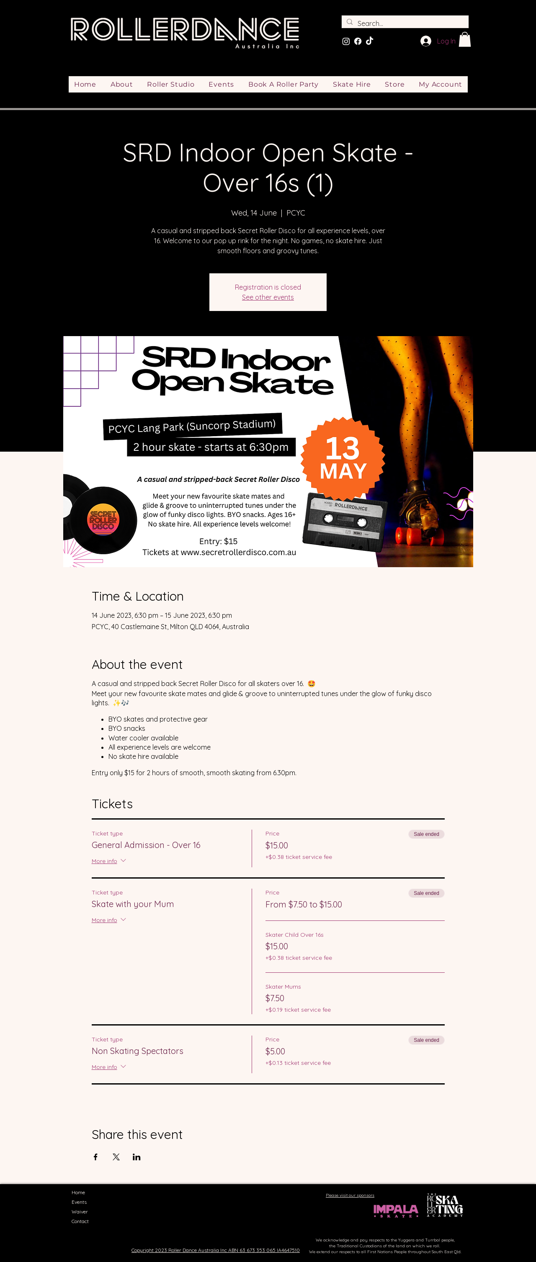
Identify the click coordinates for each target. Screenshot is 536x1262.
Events (79, 1202)
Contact (80, 1221)
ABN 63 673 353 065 (252, 1250)
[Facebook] (358, 41)
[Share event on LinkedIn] (137, 1157)
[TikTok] (369, 41)
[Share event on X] (116, 1157)
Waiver (80, 1211)
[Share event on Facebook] (96, 1157)
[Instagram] (346, 41)
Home (78, 1192)
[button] (465, 39)
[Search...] (404, 23)
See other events (268, 297)
